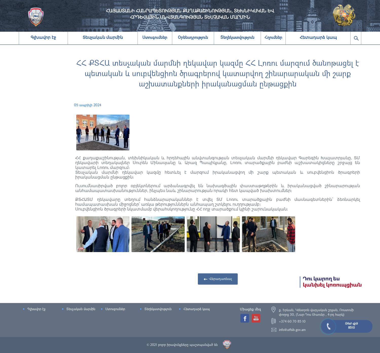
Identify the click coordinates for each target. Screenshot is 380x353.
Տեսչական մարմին (103, 37)
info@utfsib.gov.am (292, 329)
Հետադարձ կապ (318, 37)
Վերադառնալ (223, 278)
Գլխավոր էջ (43, 37)
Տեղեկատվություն (158, 309)
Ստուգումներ (115, 309)
